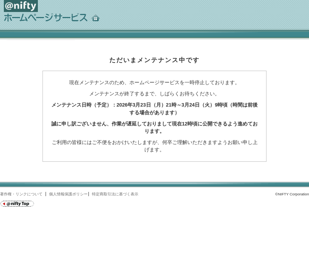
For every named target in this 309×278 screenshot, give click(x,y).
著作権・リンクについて (21, 194)
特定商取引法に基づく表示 (115, 194)
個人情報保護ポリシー (68, 194)
